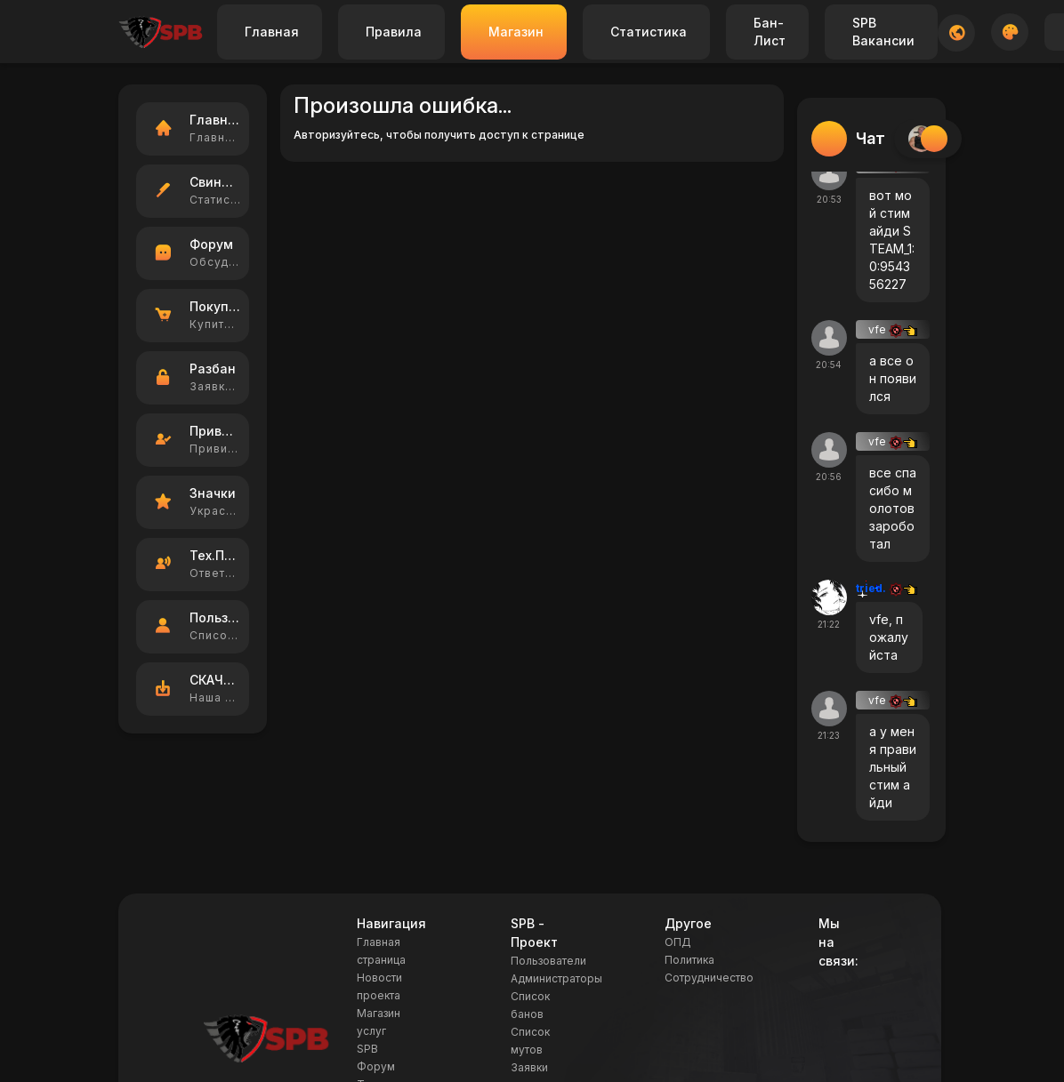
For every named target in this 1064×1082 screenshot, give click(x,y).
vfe (892, 329)
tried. (886, 588)
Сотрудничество (709, 977)
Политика (689, 959)
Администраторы (556, 978)
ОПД (678, 942)
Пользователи (548, 960)
